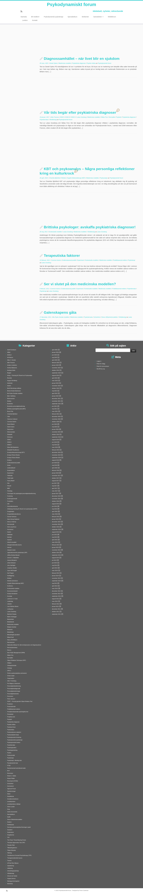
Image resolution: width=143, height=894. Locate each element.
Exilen (9, 465)
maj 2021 (54, 408)
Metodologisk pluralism (13, 634)
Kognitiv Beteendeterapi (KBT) (76, 178)
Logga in (99, 361)
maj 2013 (54, 583)
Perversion (10, 696)
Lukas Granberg (82, 117)
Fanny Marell (10, 480)
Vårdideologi (53, 119)
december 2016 (56, 496)
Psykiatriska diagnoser (79, 63)
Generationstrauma (12, 506)
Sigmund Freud (11, 788)
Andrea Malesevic (12, 367)
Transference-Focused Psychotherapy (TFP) (19, 855)
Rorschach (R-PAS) (12, 781)
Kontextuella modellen (55, 232)
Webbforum (112, 17)
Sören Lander (11, 806)
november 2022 (56, 385)
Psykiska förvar (11, 727)
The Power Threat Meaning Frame (16, 840)
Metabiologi (10, 632)
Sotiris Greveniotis (12, 811)
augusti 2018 (55, 460)
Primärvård (10, 714)
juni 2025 (54, 355)
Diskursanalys (11, 432)
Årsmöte (9, 378)
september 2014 (56, 555)
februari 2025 (55, 362)
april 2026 (54, 349)
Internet (9, 547)
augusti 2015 (55, 532)
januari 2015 (55, 547)
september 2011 (56, 614)
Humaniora (10, 529)
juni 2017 (54, 483)
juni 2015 (54, 534)
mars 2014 (55, 570)
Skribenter (85, 17)
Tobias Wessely (11, 850)
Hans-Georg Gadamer (13, 519)
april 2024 (54, 378)
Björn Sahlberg (11, 396)
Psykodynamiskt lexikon (13, 742)
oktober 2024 (55, 370)
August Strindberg (12, 380)
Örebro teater (11, 675)
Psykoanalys (104, 178)
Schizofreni (97, 317)
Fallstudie (10, 475)
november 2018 (56, 455)
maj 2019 (54, 444)
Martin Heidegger (12, 616)
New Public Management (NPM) (16, 652)
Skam (8, 793)
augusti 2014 (55, 557)
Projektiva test (11, 716)
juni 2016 (54, 506)
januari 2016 (55, 519)
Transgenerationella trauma (14, 858)
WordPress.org (101, 368)
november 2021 (56, 401)
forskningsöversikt (12, 498)
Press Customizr (83, 890)
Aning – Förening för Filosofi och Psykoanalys (19, 375)
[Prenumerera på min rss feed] (22, 11)
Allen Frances (55, 117)
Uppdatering (10, 865)
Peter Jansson (11, 698)
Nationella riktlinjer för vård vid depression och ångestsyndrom (24, 645)
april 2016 (54, 511)
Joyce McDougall (12, 570)
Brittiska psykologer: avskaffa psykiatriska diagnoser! (90, 227)
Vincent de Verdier (12, 876)
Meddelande (10, 621)
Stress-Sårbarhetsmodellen (109, 317)
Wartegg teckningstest (13, 881)
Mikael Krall (10, 637)
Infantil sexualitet (11, 542)
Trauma (9, 860)
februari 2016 (55, 516)
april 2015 (54, 539)
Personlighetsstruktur (13, 693)
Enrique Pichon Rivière (13, 455)
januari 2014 (55, 575)
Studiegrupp (10, 824)
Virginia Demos (11, 878)
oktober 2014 (55, 552)
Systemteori (10, 832)
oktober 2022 (55, 388)
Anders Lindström (12, 365)
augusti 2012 (55, 598)
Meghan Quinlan (11, 627)
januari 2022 (55, 396)
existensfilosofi (11, 467)
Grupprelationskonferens (14, 514)
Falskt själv (10, 478)
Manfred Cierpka (11, 614)
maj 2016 (54, 509)
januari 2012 (55, 606)
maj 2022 (54, 390)
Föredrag (9, 491)
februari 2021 (55, 414)
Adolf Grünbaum (11, 349)
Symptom (9, 829)
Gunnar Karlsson (12, 516)
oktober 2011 (55, 611)
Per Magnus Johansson (13, 683)
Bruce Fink (10, 411)
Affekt (8, 352)
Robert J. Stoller (11, 775)
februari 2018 (55, 470)
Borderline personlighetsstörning (16, 406)
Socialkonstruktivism (12, 799)
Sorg (8, 809)
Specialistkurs (72, 17)
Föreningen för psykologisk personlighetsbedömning (21, 493)
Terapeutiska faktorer (62, 256)
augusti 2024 (55, 375)
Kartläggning (10, 575)
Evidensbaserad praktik (69, 260)
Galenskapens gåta (60, 312)
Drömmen (10, 437)
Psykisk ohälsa (91, 63)
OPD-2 (9, 670)
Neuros (9, 650)
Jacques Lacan (11, 550)
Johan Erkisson (11, 562)
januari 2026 (55, 352)
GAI (8, 503)
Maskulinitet (10, 619)
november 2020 (56, 419)
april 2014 (54, 568)
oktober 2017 (55, 478)
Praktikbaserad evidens (120, 260)
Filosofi (9, 485)
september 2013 (56, 580)
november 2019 (56, 432)
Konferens (10, 586)
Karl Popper (10, 573)
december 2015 (56, 521)
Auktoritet (9, 383)
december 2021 (56, 398)
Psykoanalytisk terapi (13, 734)
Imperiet (9, 539)
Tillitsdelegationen (12, 847)
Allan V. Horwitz (11, 360)
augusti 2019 (55, 439)
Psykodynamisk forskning (14, 737)
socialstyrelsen (11, 801)
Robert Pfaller (11, 778)
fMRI (8, 488)
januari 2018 (55, 473)
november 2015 (56, 524)
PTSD (9, 765)
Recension (10, 773)
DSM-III (67, 117)
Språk (9, 817)
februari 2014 (55, 573)
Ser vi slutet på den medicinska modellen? (80, 284)
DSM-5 (62, 117)
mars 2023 (55, 380)
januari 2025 (55, 365)
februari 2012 (55, 604)
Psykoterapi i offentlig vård (14, 760)
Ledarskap (10, 601)
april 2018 (54, 467)
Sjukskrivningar (11, 791)
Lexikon (25, 20)
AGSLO (9, 355)
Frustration (10, 501)
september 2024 (56, 373)
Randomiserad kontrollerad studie (16, 768)
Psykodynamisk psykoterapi (53, 17)
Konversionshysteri (12, 591)
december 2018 (56, 452)
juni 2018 (54, 462)
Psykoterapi (131, 260)
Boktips (9, 401)
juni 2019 (54, 442)
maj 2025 (54, 357)
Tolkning (9, 852)
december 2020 (56, 416)
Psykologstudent (11, 747)
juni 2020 (54, 424)
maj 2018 (54, 465)
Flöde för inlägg (101, 363)
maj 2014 (54, 565)
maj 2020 (54, 426)
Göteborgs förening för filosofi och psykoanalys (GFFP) (22, 509)
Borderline (10, 403)
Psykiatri (119, 117)
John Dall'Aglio (11, 565)
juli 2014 (54, 560)
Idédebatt (9, 534)
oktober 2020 (55, 421)
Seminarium (10, 786)
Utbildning (10, 868)
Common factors (56, 260)
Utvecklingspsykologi (13, 870)
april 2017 (54, 488)
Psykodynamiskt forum (71, 4)
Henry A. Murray (11, 521)
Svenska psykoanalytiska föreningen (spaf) (19, 827)
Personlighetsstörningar (13, 691)
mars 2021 (55, 411)
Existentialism (11, 470)
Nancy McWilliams (12, 639)
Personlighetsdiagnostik (13, 688)
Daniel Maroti (11, 424)
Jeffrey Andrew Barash (13, 555)
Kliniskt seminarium (12, 580)
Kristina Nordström (12, 593)
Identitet (9, 537)
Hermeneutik (10, 524)
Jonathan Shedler (12, 568)
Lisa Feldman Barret (12, 606)
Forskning (10, 496)
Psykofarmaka (44, 119)
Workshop (10, 883)
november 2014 (56, 550)
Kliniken (63, 178)
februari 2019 (55, 450)
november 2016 (56, 498)
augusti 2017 (55, 480)
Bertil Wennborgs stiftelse (14, 388)
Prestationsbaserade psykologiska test (17, 711)
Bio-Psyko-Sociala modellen (61, 317)
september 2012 (56, 596)
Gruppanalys (10, 511)
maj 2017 (54, 485)
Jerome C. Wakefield (13, 557)
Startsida (24, 17)
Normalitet (112, 117)
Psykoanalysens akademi (14, 732)
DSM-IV (73, 117)
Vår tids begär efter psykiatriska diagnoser (80, 112)
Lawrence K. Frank (12, 598)
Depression (10, 429)
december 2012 (56, 591)
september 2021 (56, 403)
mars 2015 (55, 542)
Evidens (9, 460)
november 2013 (56, 578)
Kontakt (34, 20)
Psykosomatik (11, 755)
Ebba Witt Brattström (13, 447)
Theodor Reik (11, 845)
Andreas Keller (11, 370)
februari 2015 (55, 544)
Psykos (9, 752)
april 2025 (54, 360)
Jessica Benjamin (12, 560)
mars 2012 (55, 601)
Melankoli (9, 629)
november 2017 (56, 475)
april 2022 (54, 393)
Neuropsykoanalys (12, 647)
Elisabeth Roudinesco (13, 450)
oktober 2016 (55, 501)
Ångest (9, 373)
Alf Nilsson (10, 357)
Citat (8, 416)
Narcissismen (11, 642)
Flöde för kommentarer (103, 366)
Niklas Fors (104, 117)
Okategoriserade (11, 665)
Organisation (10, 678)
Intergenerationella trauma (14, 544)
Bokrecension (11, 398)
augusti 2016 (55, 503)
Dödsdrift (9, 434)
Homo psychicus (11, 527)
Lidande (9, 604)
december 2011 (56, 609)
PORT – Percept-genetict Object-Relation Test (19, 701)
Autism (9, 385)
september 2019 (56, 437)
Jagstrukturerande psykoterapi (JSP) (17, 552)
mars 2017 (55, 491)
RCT (8, 770)
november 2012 (56, 593)
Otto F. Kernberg (11, 681)
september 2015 (56, 529)
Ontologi (9, 668)
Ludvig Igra (10, 609)
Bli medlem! (35, 17)
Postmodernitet (11, 706)
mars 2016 (55, 514)
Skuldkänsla (10, 796)
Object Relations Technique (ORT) (16, 660)
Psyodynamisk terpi (12, 763)
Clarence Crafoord (12, 419)
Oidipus (9, 663)
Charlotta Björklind (54, 178)
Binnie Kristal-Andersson (14, 390)
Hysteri (9, 532)
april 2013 (54, 586)
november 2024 (56, 367)
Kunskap (9, 596)
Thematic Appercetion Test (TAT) (16, 842)
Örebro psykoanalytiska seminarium (17, 673)
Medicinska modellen (65, 63)
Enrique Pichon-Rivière (13, 457)
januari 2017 (55, 493)
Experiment (80, 260)
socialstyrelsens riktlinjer (14, 804)
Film (8, 483)
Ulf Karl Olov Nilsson (13, 863)
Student (9, 822)
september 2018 (56, 457)
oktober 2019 (55, 434)
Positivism (10, 704)
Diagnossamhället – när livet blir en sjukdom (82, 59)
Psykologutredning (12, 750)
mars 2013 (55, 588)
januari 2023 (55, 383)
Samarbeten (98, 17)
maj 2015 (54, 537)
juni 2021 (54, 406)
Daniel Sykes (54, 63)
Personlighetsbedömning (14, 686)
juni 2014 (54, 562)
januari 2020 (55, 429)
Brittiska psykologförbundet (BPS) (16, 408)
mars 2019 (55, 447)
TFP (8, 837)
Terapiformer (10, 835)
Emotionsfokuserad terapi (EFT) (16, 452)
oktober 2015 (55, 527)
